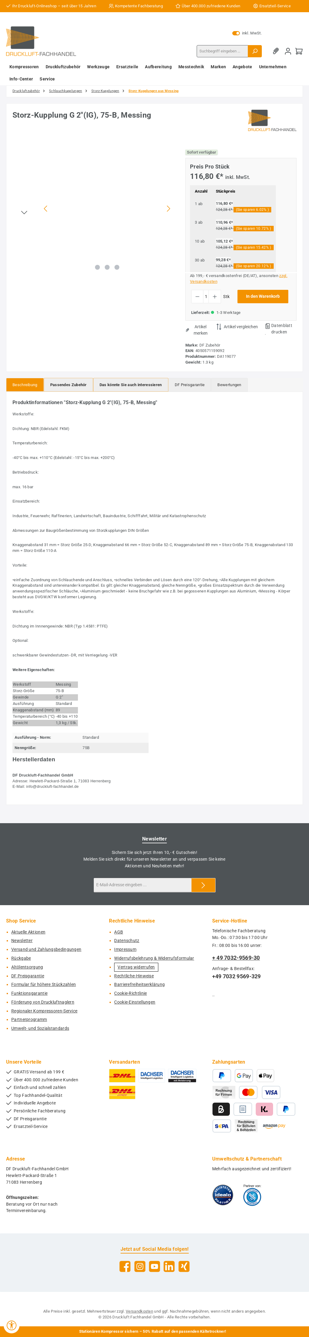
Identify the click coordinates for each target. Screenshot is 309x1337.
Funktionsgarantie (29, 993)
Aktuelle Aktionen (28, 932)
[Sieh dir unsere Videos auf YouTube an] (154, 1266)
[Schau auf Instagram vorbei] (140, 1266)
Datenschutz (126, 940)
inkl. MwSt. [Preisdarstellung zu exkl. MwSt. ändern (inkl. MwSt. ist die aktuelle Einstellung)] (247, 33)
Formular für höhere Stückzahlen (43, 984)
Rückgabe (21, 958)
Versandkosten (139, 1311)
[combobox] (222, 51)
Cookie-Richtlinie (130, 993)
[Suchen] (255, 51)
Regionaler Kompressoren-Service (44, 1011)
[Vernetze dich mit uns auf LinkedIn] (169, 1266)
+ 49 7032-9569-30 (236, 958)
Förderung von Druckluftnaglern (42, 1002)
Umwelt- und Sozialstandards (40, 1028)
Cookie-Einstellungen (134, 1002)
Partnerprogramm (29, 1019)
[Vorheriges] (46, 209)
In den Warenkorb (263, 296)
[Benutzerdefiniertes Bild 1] (223, 1195)
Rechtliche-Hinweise (134, 976)
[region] (92, 208)
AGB (118, 932)
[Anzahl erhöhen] (215, 296)
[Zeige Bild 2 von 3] (107, 267)
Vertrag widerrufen (136, 967)
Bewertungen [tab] (229, 384)
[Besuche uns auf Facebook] (125, 1266)
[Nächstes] (168, 209)
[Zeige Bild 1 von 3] (97, 267)
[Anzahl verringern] (197, 296)
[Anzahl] (206, 296)
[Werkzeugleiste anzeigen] (11, 1325)
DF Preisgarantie (27, 976)
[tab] (25, 385)
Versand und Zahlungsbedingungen (46, 949)
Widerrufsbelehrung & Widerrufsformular (154, 958)
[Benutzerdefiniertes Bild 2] (252, 1195)
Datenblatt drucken (281, 328)
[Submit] (203, 885)
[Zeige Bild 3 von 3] (116, 267)
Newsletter (22, 940)
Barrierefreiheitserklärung (139, 984)
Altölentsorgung (27, 967)
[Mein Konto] (288, 51)
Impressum (125, 949)
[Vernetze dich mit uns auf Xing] (184, 1266)
